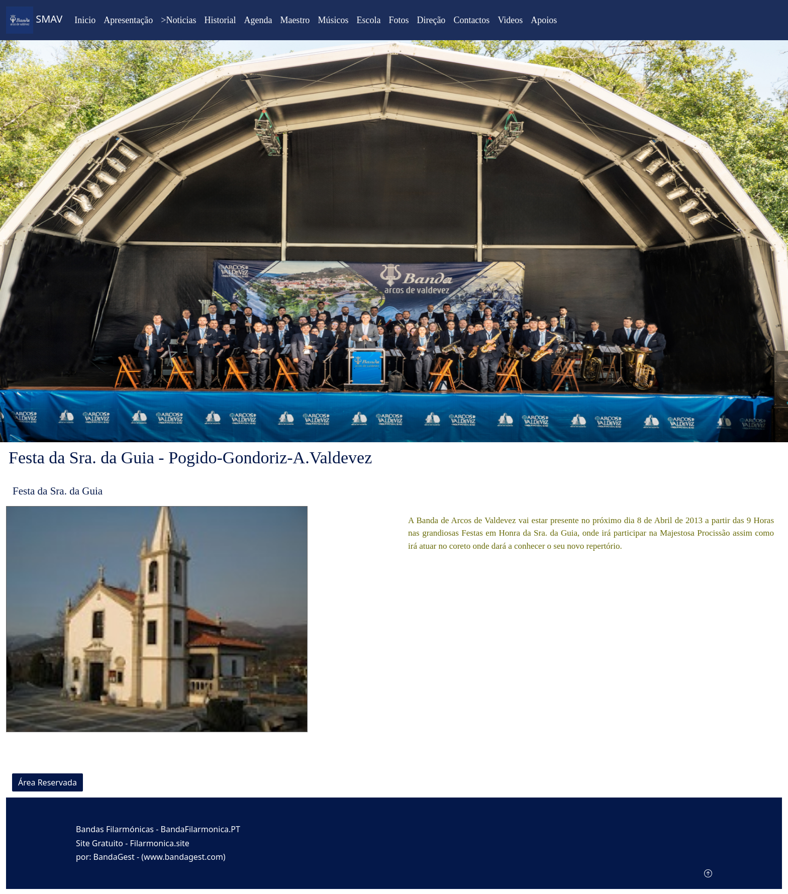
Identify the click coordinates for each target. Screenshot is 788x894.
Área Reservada (47, 782)
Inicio (84, 20)
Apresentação (128, 20)
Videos (510, 20)
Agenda (258, 20)
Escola (368, 20)
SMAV (34, 20)
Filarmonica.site (159, 843)
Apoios (544, 20)
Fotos (398, 20)
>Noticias (178, 20)
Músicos (333, 20)
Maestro (295, 20)
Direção (431, 20)
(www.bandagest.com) (183, 856)
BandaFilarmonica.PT (200, 829)
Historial (220, 20)
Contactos (471, 20)
